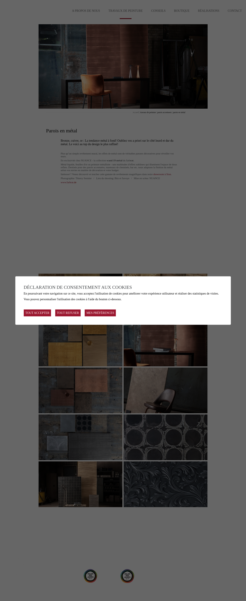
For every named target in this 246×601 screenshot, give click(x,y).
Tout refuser (68, 313)
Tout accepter (37, 313)
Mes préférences (100, 313)
